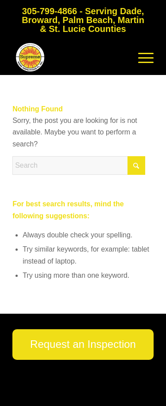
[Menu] (141, 57)
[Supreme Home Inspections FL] (68, 57)
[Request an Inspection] (83, 344)
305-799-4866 (49, 11)
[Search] (78, 165)
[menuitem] (141, 57)
